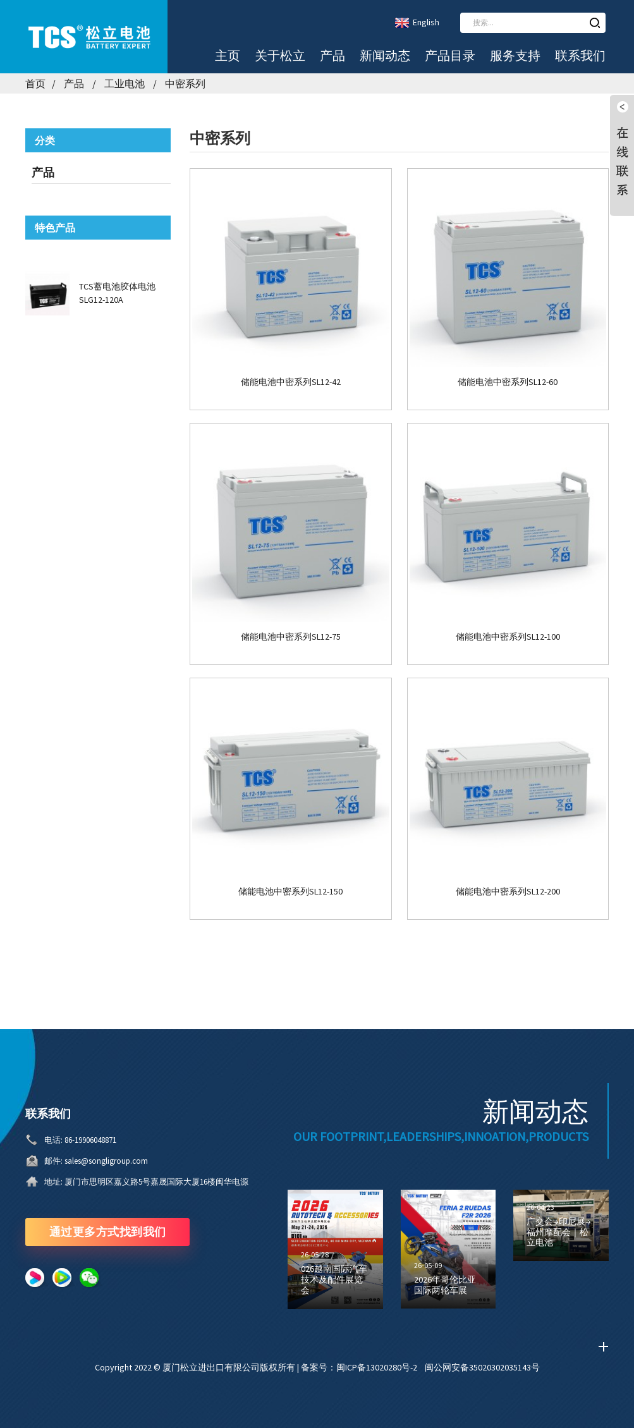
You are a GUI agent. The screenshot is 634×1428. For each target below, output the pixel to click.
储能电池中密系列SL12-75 (291, 637)
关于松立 (280, 56)
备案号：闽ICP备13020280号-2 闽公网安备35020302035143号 (420, 1367)
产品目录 (450, 56)
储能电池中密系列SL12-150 (290, 891)
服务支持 (515, 56)
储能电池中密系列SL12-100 (508, 637)
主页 (227, 56)
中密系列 (185, 83)
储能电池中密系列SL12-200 (508, 891)
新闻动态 (385, 56)
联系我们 (580, 56)
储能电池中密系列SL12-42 (291, 382)
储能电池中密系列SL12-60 (508, 382)
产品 (332, 56)
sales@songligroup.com (106, 1161)
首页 (35, 83)
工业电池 (124, 83)
